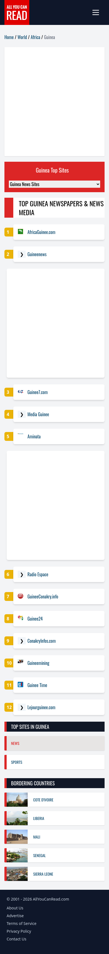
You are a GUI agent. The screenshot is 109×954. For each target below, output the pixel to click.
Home (9, 37)
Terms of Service (22, 923)
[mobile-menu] (98, 12)
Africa (35, 37)
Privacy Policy (19, 931)
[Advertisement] (54, 101)
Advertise (15, 915)
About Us (15, 908)
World (22, 37)
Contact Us (16, 939)
